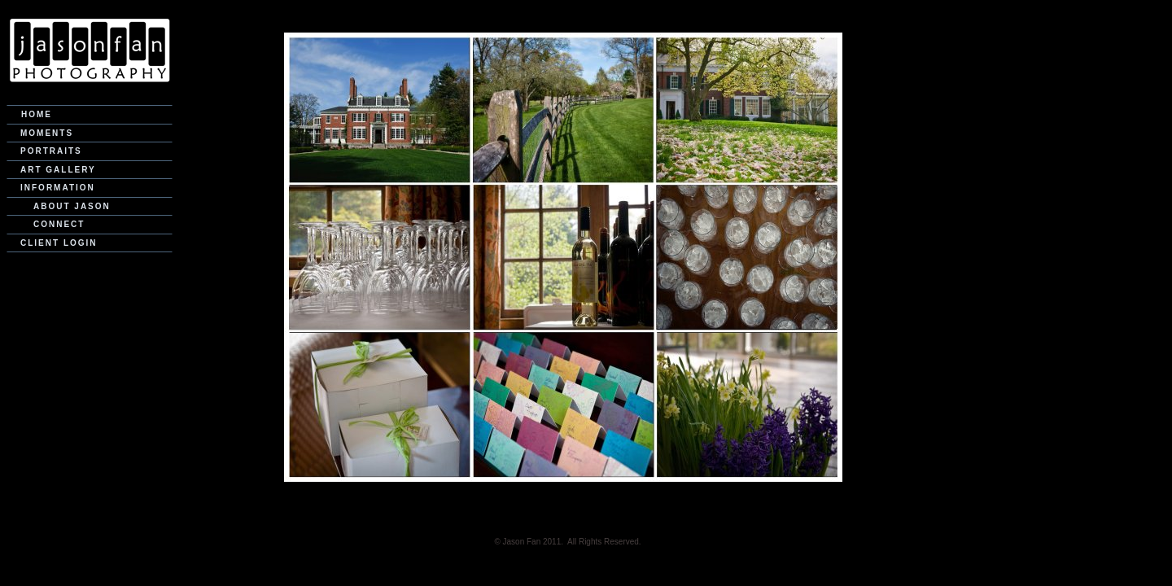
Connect (59, 224)
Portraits (51, 150)
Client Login (59, 242)
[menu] (90, 178)
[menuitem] (90, 115)
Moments (46, 133)
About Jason (72, 206)
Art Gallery (58, 169)
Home (36, 114)
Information (57, 187)
